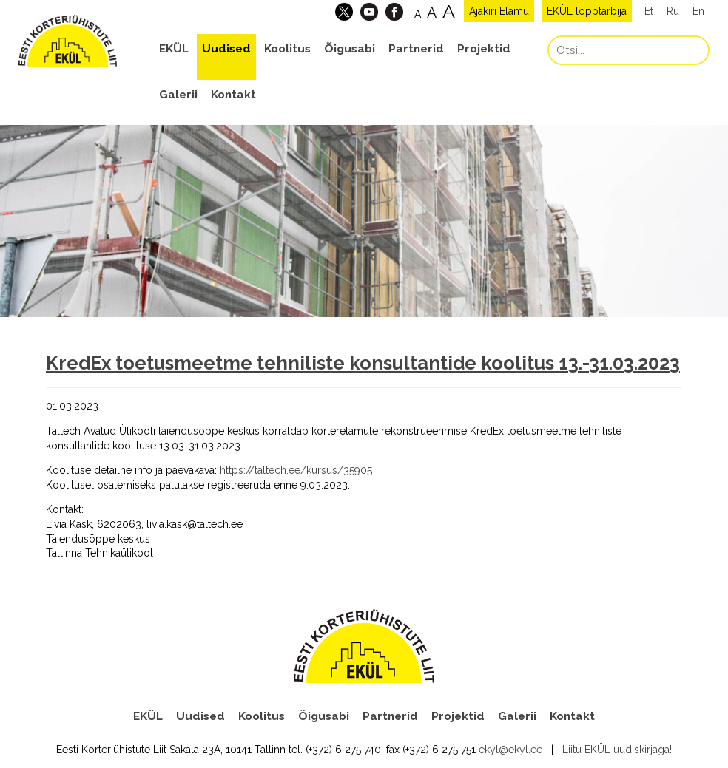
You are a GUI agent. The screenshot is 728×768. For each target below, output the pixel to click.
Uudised (226, 48)
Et (648, 11)
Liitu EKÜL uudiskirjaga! (617, 749)
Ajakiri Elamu (499, 11)
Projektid (483, 48)
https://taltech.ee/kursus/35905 (296, 470)
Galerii (178, 94)
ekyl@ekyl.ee (510, 749)
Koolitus (287, 48)
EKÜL (174, 48)
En (698, 11)
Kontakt (233, 94)
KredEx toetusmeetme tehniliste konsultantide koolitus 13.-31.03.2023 (363, 363)
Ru (673, 11)
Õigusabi (349, 48)
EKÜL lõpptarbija (587, 11)
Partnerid (416, 48)
